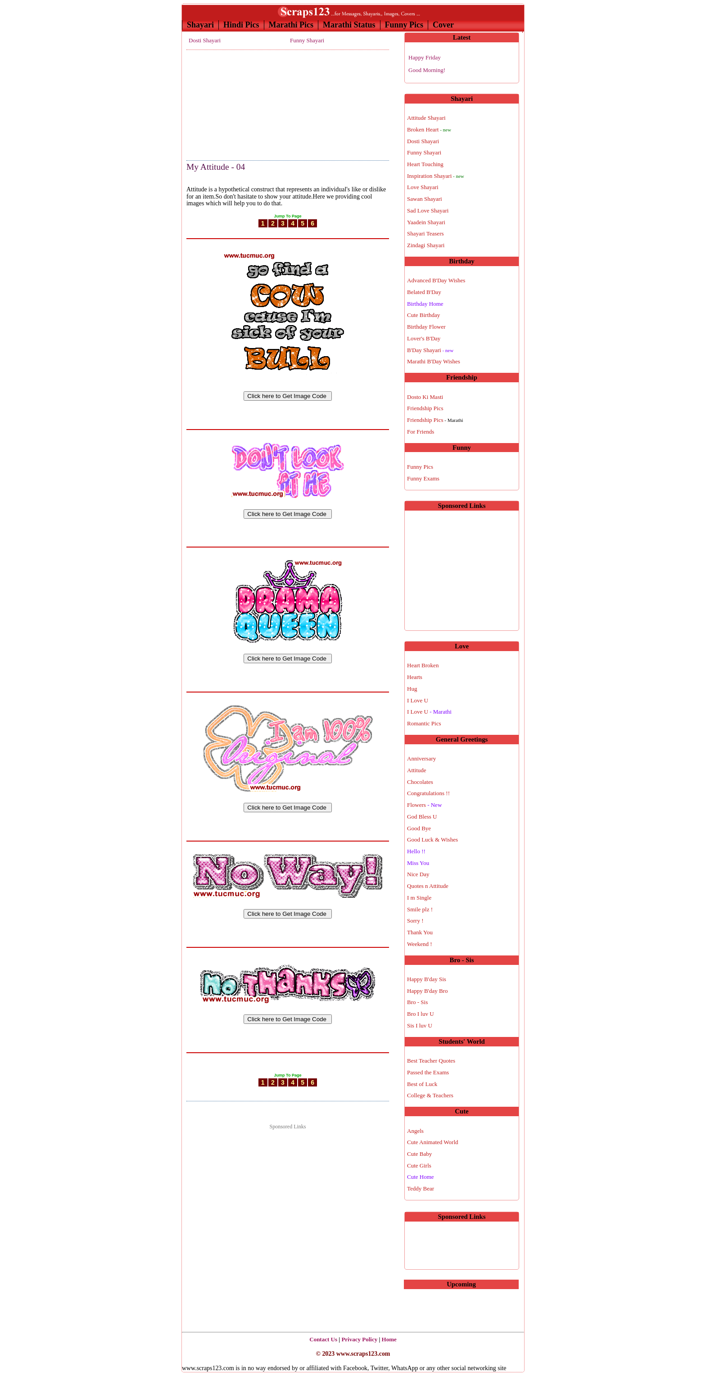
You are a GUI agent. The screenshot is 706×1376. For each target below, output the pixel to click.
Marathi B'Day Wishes (433, 361)
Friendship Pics (425, 408)
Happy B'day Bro (427, 990)
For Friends (420, 431)
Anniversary (421, 758)
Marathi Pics (291, 24)
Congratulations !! (428, 793)
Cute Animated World (432, 1142)
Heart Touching (425, 164)
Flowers (424, 804)
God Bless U (422, 816)
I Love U (417, 700)
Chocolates (420, 782)
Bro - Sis (417, 1002)
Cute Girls (419, 1165)
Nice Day (418, 874)
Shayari (200, 24)
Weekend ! (419, 944)
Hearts (414, 677)
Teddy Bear (420, 1188)
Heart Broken (423, 665)
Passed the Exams (428, 1072)
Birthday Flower (426, 326)
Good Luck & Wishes (432, 839)
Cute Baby (419, 1153)
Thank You (420, 932)
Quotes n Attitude (427, 886)
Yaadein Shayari (426, 222)
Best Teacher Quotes (431, 1060)
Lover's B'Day (423, 338)
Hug (412, 688)
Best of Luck (422, 1084)
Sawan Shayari (424, 198)
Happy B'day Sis (426, 979)
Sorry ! (415, 920)
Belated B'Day (424, 292)
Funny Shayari (307, 40)
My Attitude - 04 (215, 167)
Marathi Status (349, 24)
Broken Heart (429, 129)
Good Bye (419, 828)
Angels (415, 1130)
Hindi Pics (241, 24)
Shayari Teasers (425, 233)
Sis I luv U (419, 1025)
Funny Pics (404, 24)
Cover (443, 24)
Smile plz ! (420, 909)
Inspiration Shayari (435, 175)
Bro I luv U (420, 1013)
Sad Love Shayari (427, 210)
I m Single (419, 897)
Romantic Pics (424, 723)
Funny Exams (423, 478)
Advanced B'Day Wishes (436, 280)
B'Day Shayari (430, 350)
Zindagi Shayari (425, 245)
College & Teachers (430, 1095)
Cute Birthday (423, 315)
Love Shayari (423, 187)
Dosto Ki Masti (425, 397)
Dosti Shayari (205, 40)
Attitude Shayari (426, 117)
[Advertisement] (231, 103)
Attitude (416, 770)
